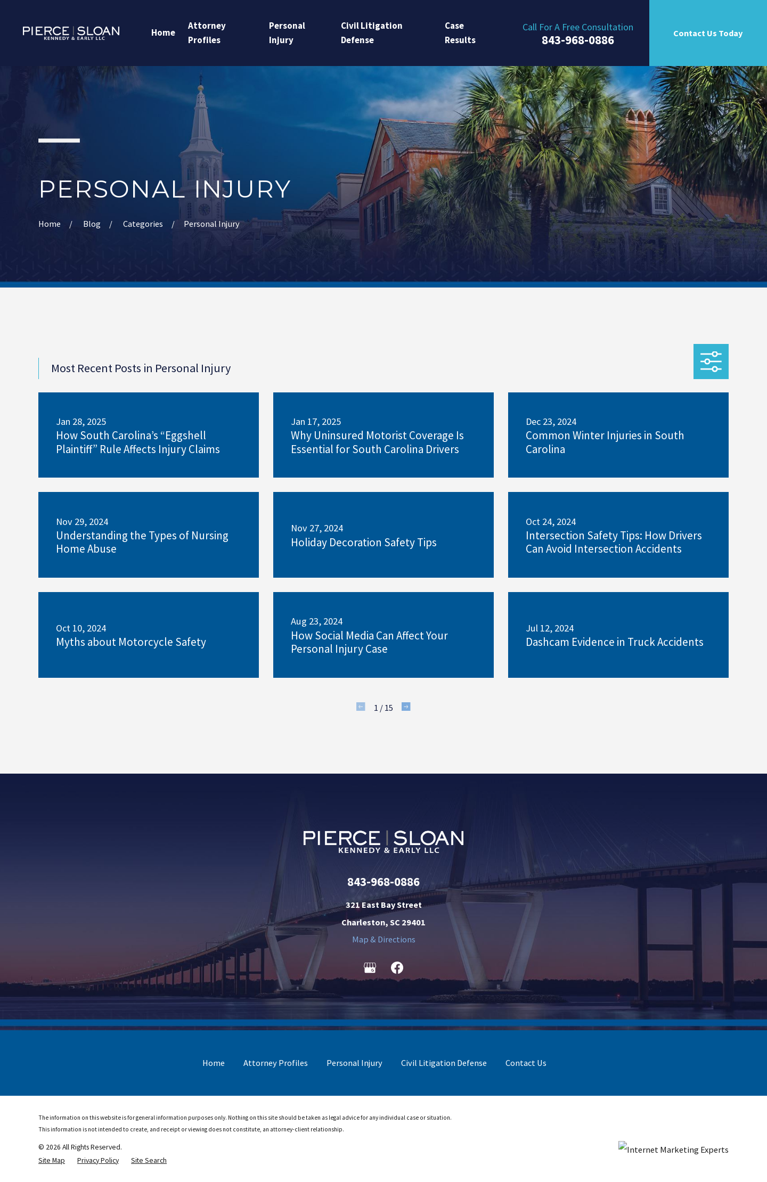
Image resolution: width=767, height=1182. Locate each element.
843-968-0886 (578, 40)
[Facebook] (397, 968)
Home (213, 1062)
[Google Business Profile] (370, 968)
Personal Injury (354, 1062)
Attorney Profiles (275, 1062)
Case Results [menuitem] (460, 33)
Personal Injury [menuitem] (287, 33)
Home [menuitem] (163, 32)
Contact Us (525, 1062)
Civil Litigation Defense (444, 1062)
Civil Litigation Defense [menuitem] (372, 33)
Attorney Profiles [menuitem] (207, 33)
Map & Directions (383, 939)
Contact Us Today (707, 33)
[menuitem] (51, 1161)
